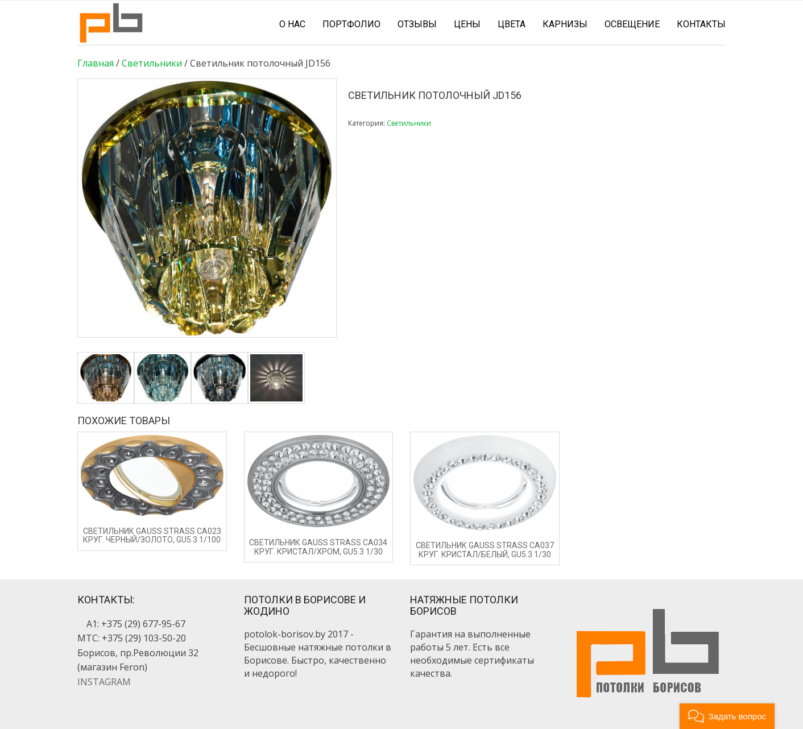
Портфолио (351, 24)
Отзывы (417, 24)
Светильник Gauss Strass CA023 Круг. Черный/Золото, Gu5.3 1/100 (152, 535)
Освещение (632, 24)
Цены (467, 24)
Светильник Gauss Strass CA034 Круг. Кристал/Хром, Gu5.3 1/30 (318, 547)
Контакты (701, 24)
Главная (95, 63)
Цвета (511, 24)
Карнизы (565, 24)
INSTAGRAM (104, 682)
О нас (292, 24)
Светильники (152, 63)
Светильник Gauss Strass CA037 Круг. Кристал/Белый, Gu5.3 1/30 (485, 549)
